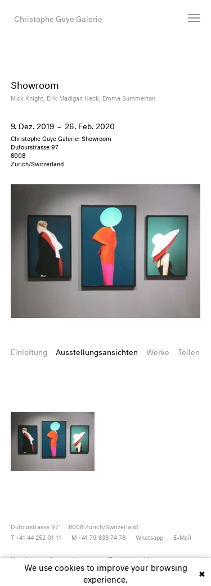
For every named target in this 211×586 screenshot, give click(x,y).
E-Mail (182, 537)
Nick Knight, (29, 97)
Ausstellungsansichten (97, 351)
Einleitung (29, 351)
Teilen (189, 351)
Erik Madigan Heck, (74, 97)
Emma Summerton (128, 97)
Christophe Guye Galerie (58, 17)
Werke (157, 351)
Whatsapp (149, 537)
